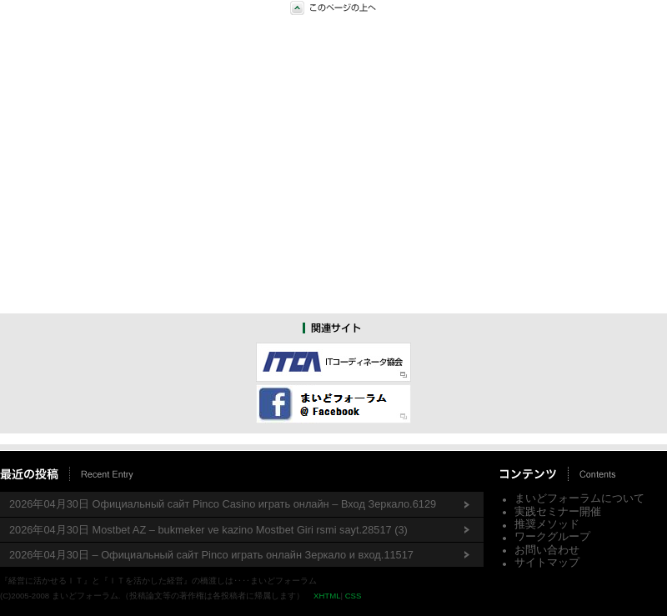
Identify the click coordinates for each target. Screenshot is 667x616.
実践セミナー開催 (557, 511)
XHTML (327, 595)
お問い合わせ (546, 549)
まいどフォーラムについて (579, 498)
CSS (353, 595)
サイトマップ (546, 562)
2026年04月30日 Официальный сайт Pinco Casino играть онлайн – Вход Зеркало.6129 (222, 504)
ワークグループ (552, 536)
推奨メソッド (546, 524)
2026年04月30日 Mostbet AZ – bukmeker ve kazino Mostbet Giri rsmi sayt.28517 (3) (208, 529)
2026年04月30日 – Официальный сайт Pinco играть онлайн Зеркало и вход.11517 (211, 554)
